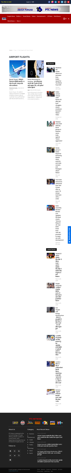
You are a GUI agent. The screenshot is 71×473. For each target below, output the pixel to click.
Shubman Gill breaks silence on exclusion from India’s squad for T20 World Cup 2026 (58, 76)
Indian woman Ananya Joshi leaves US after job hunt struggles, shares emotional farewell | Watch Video (58, 103)
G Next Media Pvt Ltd (13, 470)
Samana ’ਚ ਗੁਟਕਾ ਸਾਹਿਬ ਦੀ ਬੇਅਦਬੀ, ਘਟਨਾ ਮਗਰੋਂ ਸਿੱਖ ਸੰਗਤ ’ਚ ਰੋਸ (58, 395)
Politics (19, 16)
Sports (30, 453)
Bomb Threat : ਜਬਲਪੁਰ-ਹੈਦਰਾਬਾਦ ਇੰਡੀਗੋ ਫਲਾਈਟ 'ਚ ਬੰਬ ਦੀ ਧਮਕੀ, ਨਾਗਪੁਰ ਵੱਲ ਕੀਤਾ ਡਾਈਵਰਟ (16, 82)
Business (30, 433)
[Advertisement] (35, 36)
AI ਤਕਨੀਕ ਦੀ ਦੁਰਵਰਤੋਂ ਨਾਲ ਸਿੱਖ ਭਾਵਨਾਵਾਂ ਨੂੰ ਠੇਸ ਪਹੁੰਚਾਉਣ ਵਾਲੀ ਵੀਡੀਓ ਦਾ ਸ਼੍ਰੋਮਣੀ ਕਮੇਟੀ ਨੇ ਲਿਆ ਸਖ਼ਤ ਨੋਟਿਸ (58, 345)
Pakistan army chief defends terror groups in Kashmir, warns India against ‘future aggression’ (58, 131)
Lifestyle (30, 442)
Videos (34, 16)
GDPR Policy (47, 471)
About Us (43, 469)
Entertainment (41, 16)
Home (10, 50)
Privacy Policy (40, 471)
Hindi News (57, 16)
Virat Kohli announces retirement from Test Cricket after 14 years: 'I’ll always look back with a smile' (58, 189)
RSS (52, 471)
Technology (30, 447)
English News (11, 16)
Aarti (29, 90)
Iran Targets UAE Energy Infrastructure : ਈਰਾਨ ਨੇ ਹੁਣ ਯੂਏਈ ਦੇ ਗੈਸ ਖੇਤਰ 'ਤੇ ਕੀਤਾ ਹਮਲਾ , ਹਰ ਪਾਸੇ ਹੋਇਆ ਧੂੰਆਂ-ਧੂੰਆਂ (58, 318)
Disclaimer (54, 469)
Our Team (60, 469)
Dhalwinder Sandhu (13, 88)
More (19, 21)
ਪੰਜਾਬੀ (33, 2)
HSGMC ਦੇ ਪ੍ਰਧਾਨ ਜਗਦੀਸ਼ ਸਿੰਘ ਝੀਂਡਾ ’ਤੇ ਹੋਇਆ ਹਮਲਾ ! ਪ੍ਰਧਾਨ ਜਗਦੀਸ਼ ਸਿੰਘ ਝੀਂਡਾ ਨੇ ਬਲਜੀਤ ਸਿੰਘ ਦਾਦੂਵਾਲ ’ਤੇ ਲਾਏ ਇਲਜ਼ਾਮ (58, 265)
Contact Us (48, 469)
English (28, 2)
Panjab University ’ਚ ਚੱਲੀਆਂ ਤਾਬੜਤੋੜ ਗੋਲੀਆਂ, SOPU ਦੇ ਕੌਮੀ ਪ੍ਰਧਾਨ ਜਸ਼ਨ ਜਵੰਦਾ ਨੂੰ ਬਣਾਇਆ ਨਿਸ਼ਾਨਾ (58, 292)
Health (30, 439)
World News (11, 21)
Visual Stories (26, 16)
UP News (49, 16)
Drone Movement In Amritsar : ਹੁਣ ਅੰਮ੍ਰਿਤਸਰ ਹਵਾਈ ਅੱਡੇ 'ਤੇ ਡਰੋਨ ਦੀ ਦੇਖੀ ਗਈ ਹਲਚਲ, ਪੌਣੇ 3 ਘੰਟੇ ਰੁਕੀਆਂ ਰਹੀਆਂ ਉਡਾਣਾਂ (35, 83)
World (30, 450)
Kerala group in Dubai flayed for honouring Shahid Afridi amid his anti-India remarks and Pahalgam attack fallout (58, 160)
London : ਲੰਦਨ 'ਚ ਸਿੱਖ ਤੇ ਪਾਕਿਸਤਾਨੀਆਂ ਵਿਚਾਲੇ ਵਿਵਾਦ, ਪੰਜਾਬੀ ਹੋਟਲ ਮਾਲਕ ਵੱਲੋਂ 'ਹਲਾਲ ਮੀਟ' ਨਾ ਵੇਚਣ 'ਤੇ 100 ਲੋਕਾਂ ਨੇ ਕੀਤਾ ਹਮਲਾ (58, 372)
